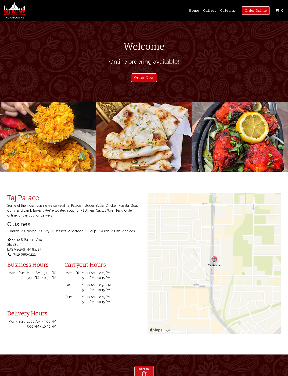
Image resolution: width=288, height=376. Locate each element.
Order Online (256, 10)
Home (194, 10)
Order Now (144, 78)
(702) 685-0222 (21, 254)
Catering (228, 10)
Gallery (209, 10)
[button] (21, 137)
